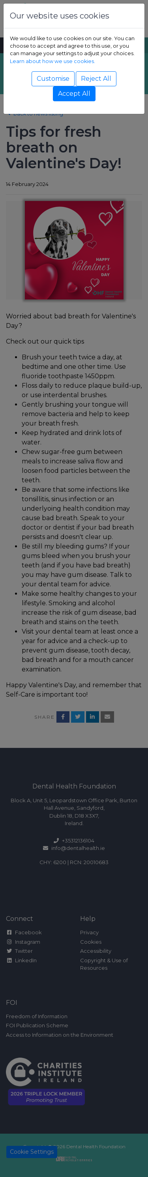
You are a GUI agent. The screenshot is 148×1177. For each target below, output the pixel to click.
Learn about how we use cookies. (52, 61)
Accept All (74, 93)
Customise (53, 78)
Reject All (96, 78)
